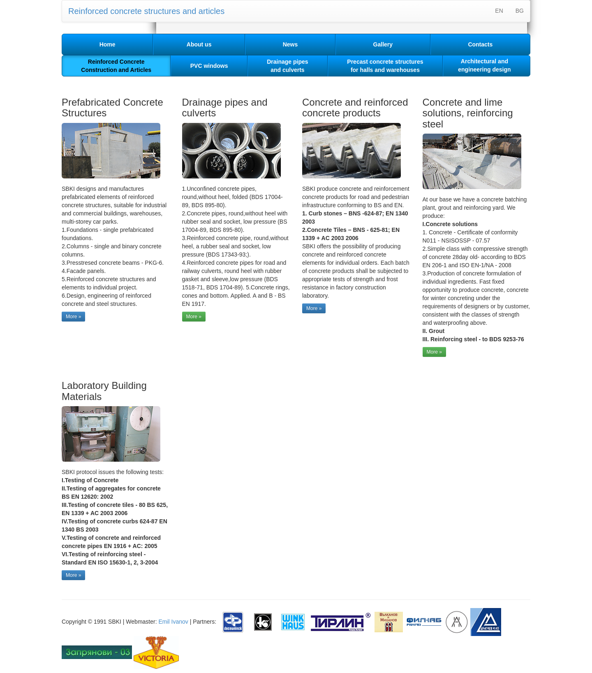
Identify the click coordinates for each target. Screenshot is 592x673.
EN (499, 10)
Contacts (480, 44)
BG (520, 10)
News (290, 44)
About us (199, 44)
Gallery (383, 44)
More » (73, 316)
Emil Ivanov (173, 621)
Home (107, 44)
